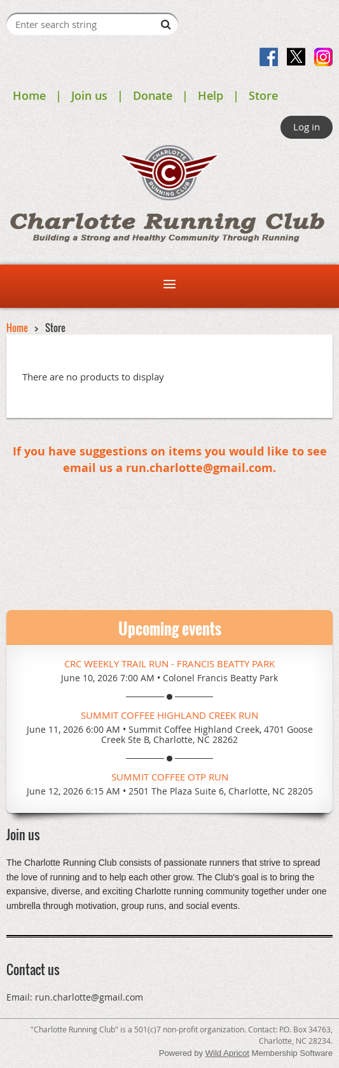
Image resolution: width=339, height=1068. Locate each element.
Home (29, 95)
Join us (89, 95)
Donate (152, 95)
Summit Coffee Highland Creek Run (169, 715)
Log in (306, 126)
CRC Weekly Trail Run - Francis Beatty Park (169, 663)
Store (263, 95)
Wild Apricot (227, 1053)
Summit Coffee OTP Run (169, 776)
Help (210, 95)
